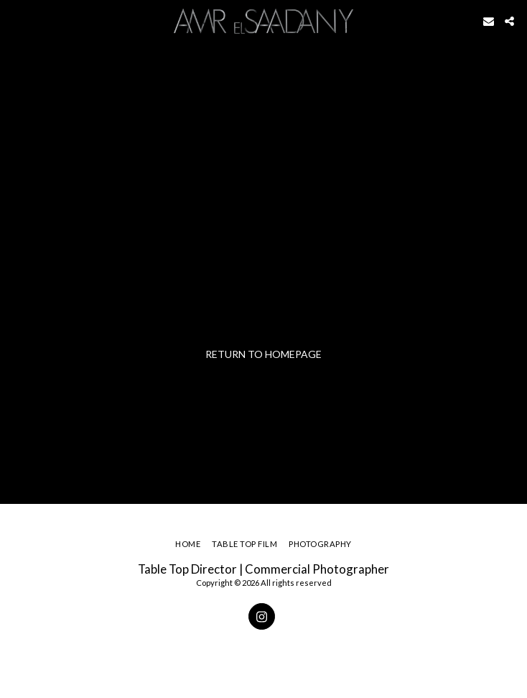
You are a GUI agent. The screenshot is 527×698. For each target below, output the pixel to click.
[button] (16, 21)
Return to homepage (263, 354)
